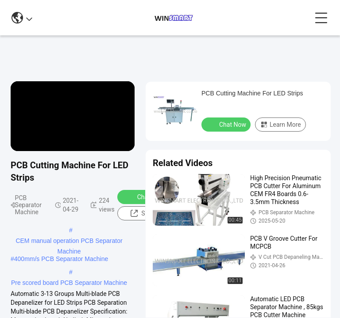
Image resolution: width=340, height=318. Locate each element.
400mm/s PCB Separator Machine (61, 258)
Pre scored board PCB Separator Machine (69, 282)
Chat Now (145, 196)
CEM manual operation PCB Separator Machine (68, 241)
